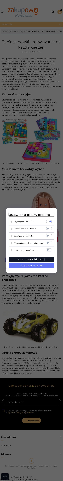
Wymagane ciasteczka (23, 222)
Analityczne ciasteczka (23, 236)
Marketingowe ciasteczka (25, 229)
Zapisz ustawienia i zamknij (31, 259)
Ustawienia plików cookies (29, 215)
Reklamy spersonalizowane (25, 250)
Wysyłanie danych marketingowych (29, 243)
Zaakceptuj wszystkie (32, 265)
